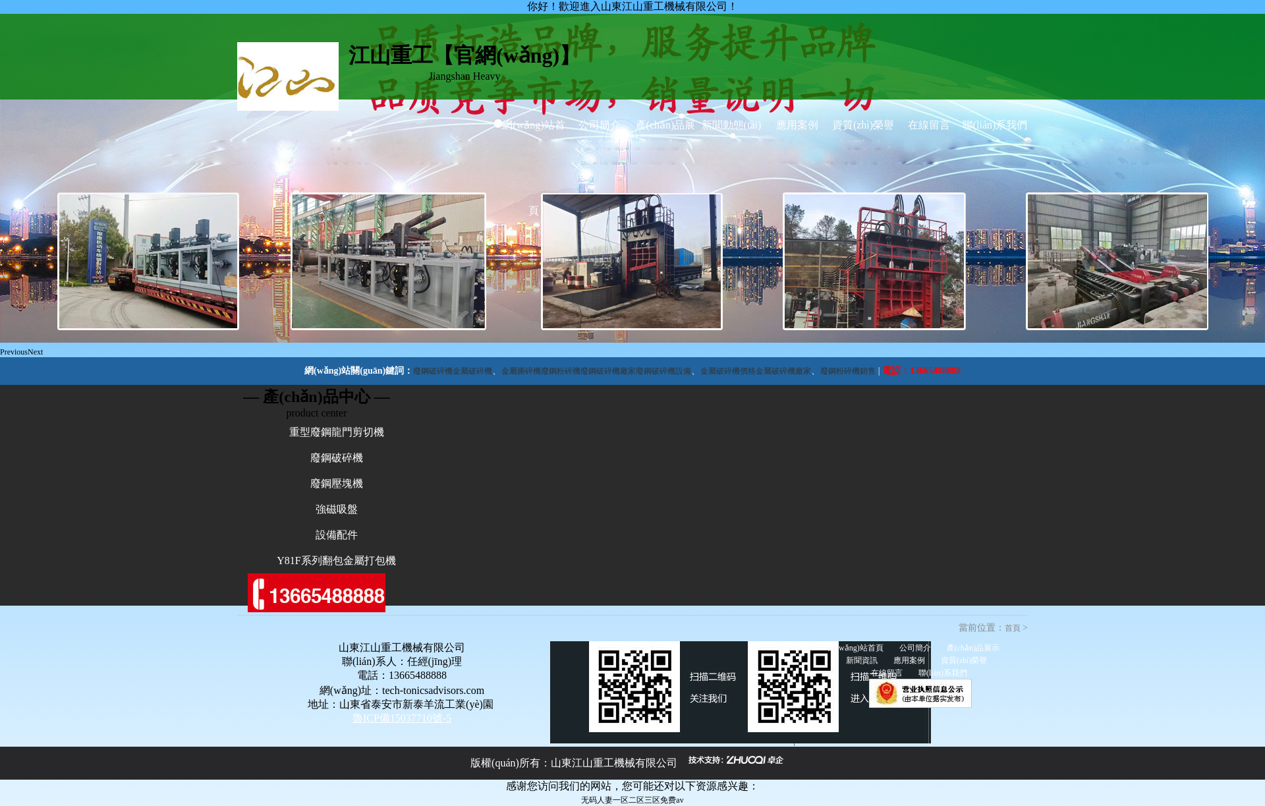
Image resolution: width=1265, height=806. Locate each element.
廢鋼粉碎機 (560, 371)
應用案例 (797, 124)
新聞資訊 (862, 660)
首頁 (1013, 628)
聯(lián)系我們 (995, 124)
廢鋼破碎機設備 (663, 371)
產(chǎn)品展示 (666, 167)
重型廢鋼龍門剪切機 (336, 432)
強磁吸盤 (337, 509)
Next (35, 352)
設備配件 (337, 534)
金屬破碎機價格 (728, 371)
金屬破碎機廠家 (783, 371)
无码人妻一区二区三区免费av (632, 800)
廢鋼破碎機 (433, 371)
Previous (14, 352)
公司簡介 (599, 124)
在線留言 (929, 124)
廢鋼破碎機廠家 (608, 371)
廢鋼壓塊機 (336, 483)
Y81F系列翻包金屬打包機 (336, 560)
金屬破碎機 (472, 371)
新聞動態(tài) (732, 124)
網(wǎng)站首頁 (533, 167)
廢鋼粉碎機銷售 (848, 371)
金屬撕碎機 (521, 371)
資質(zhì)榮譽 (863, 124)
